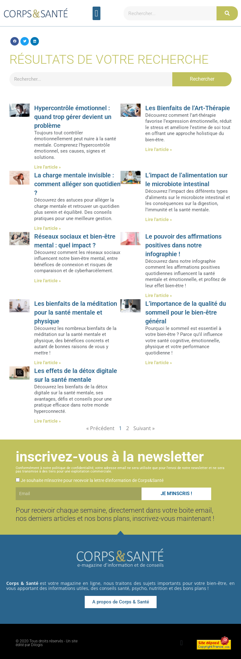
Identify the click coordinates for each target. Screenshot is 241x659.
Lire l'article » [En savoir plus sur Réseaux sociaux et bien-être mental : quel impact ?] (47, 280)
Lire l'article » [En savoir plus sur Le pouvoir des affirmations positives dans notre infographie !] (158, 295)
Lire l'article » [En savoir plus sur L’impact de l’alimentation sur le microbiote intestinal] (158, 219)
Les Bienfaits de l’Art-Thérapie (187, 108)
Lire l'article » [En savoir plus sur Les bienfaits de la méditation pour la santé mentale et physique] (47, 362)
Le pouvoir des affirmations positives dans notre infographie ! (183, 245)
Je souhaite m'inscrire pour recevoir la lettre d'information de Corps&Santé (92, 480)
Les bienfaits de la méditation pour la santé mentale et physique (75, 312)
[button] (96, 13)
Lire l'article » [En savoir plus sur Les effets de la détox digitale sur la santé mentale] (47, 421)
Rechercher (202, 79)
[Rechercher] (227, 13)
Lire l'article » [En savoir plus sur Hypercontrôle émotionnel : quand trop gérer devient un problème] (47, 167)
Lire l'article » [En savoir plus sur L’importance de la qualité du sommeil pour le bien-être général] (158, 362)
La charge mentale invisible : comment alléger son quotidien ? (77, 184)
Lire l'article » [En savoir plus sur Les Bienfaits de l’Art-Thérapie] (158, 149)
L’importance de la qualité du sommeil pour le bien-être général (185, 312)
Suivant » (144, 428)
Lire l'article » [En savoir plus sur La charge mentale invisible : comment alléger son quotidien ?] (47, 228)
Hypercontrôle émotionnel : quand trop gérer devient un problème (72, 116)
